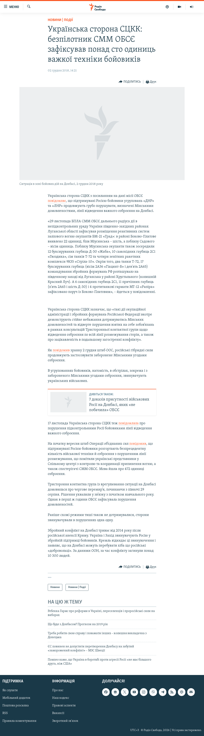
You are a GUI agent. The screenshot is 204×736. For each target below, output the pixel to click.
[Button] (130, 82)
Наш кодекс (60, 698)
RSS (5, 713)
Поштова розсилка (15, 705)
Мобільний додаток (16, 698)
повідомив (61, 350)
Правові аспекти (64, 705)
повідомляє (57, 201)
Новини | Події (60, 20)
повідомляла (128, 423)
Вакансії (58, 713)
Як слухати (10, 690)
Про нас (57, 690)
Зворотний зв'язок (65, 721)
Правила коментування (19, 721)
